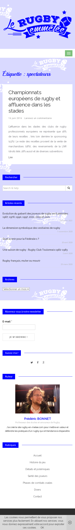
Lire (10, 157)
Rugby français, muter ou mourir (21, 260)
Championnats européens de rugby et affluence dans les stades (34, 101)
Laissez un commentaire (38, 118)
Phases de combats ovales (37, 482)
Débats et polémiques (37, 469)
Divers (37, 489)
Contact (37, 496)
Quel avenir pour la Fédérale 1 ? (21, 238)
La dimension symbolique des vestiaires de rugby (31, 228)
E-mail (7, 321)
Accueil (37, 455)
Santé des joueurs (37, 476)
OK (42, 527)
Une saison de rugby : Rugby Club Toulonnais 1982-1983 (35, 249)
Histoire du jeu (37, 462)
